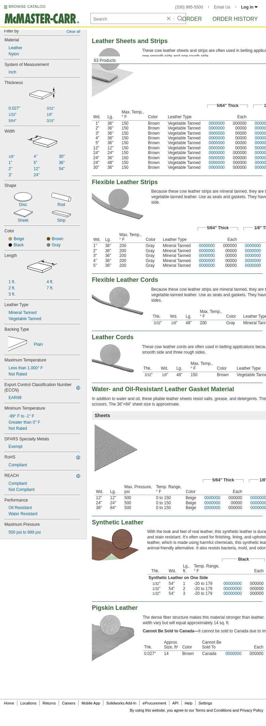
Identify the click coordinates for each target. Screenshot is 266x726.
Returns (49, 703)
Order (192, 19)
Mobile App (91, 703)
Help (189, 703)
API (175, 703)
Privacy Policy (251, 710)
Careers (68, 703)
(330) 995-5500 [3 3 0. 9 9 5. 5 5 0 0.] (189, 7)
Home (9, 703)
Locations (28, 703)
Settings (205, 703)
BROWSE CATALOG (27, 6)
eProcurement (154, 703)
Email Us (222, 7)
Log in (249, 7)
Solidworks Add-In (121, 703)
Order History (235, 19)
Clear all (73, 31)
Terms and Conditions (213, 710)
